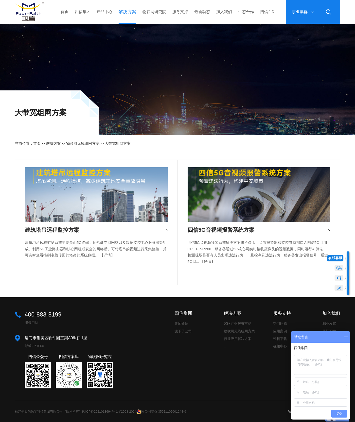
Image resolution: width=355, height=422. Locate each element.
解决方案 (127, 11)
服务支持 (180, 12)
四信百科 (268, 12)
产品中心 (104, 12)
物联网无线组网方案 (82, 143)
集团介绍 (181, 323)
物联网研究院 (154, 12)
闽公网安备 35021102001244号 (163, 411)
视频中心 (280, 346)
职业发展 (329, 323)
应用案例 (280, 331)
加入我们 (224, 12)
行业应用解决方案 (237, 339)
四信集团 (82, 12)
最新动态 (202, 12)
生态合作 (246, 12)
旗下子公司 (183, 331)
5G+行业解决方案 (237, 323)
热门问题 (280, 323)
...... (227, 346)
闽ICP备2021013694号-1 (100, 411)
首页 (65, 12)
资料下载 (280, 339)
